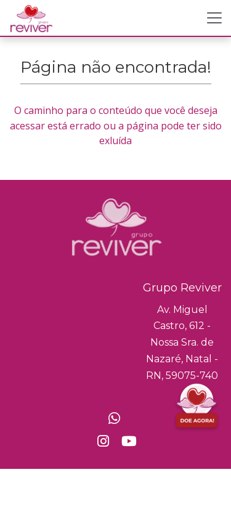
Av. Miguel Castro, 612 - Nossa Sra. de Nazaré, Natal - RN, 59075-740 (182, 342)
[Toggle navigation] (214, 18)
